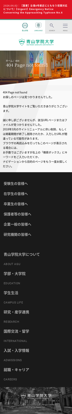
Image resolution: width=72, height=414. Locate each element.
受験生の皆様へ (16, 183)
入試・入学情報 (16, 350)
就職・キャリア (16, 369)
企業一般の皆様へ (17, 224)
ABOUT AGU (12, 264)
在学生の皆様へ (16, 193)
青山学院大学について (22, 254)
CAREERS (10, 379)
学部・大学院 (15, 273)
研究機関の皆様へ (17, 234)
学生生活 (11, 292)
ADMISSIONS (13, 360)
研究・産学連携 (16, 312)
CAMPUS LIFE (13, 302)
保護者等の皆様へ (17, 214)
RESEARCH (11, 321)
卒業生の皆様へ (16, 203)
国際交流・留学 (16, 331)
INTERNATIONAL (15, 341)
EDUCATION (12, 283)
